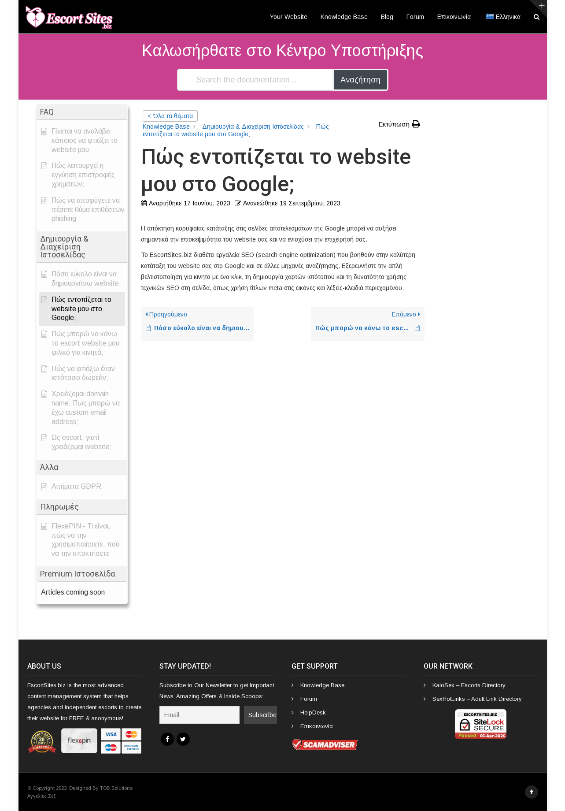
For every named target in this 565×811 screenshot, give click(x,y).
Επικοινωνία (454, 16)
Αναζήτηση (360, 79)
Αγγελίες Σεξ (41, 796)
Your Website (288, 16)
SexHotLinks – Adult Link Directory (477, 699)
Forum (415, 16)
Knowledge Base (344, 16)
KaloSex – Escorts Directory (469, 685)
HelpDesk (313, 712)
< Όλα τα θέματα (170, 115)
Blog (387, 16)
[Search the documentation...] (255, 80)
